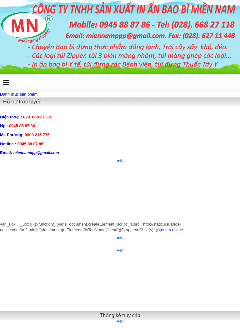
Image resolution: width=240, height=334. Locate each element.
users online (172, 229)
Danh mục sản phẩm (19, 94)
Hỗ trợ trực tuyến (22, 101)
